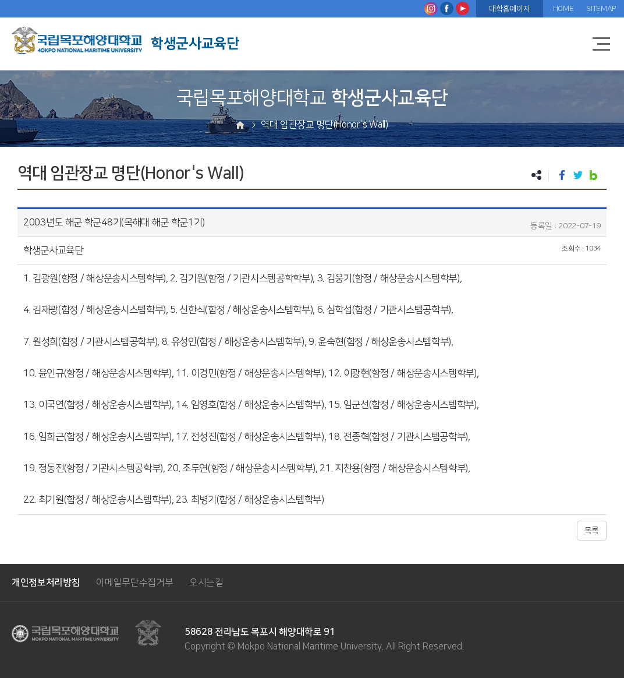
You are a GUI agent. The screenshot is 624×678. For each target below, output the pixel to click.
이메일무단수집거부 (134, 582)
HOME (563, 9)
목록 (591, 530)
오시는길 (206, 582)
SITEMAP (601, 9)
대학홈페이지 (509, 9)
